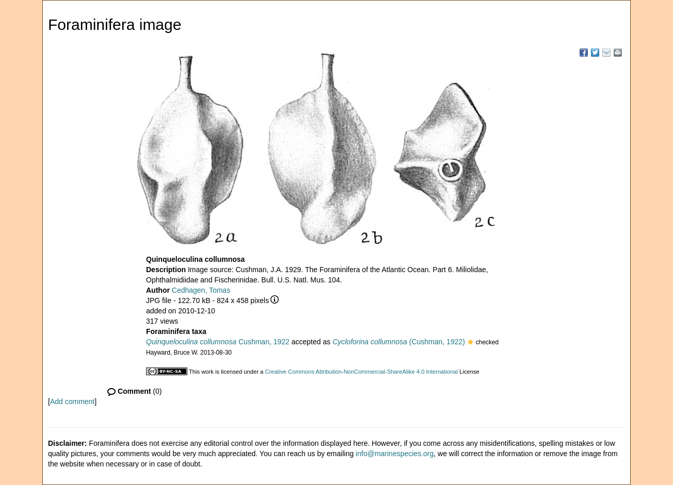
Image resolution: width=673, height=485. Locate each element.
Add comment (72, 401)
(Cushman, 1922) (398, 342)
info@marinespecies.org (395, 453)
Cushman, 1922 (218, 342)
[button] (470, 343)
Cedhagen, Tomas (201, 290)
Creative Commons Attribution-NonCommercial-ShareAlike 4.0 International (361, 372)
